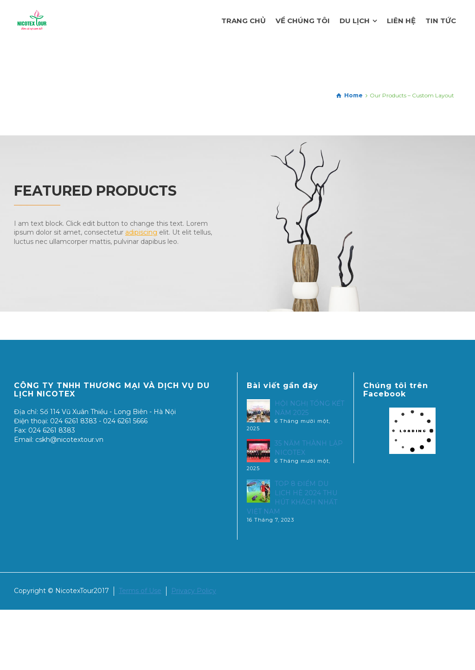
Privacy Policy (193, 591)
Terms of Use (140, 591)
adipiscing (141, 232)
